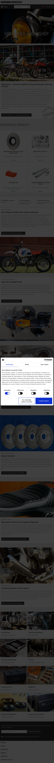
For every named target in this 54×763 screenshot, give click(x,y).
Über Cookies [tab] (44, 364)
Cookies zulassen (44, 401)
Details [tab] (27, 364)
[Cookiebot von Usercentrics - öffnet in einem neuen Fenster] (45, 360)
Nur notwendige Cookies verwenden (26, 400)
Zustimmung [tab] (9, 364)
